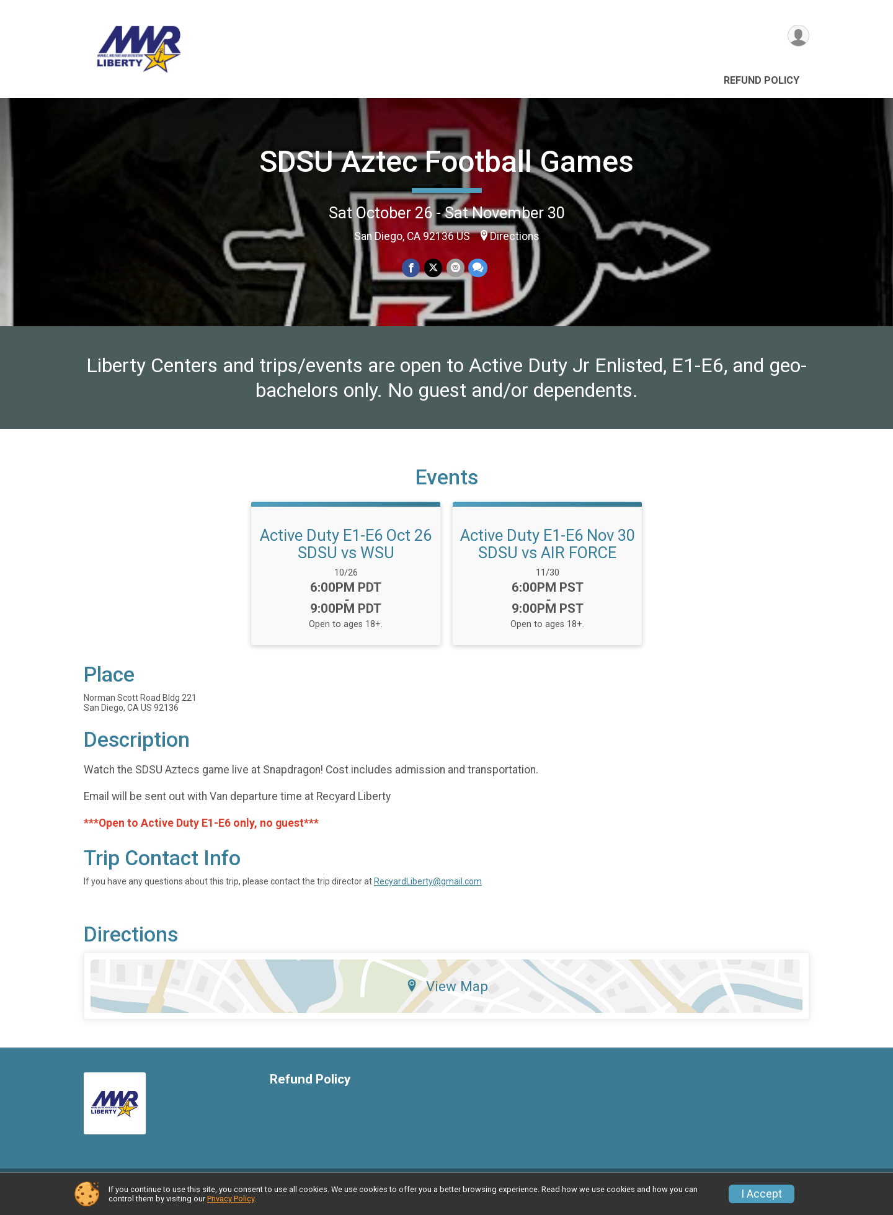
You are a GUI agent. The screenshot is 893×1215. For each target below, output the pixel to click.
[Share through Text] (477, 268)
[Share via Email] (455, 268)
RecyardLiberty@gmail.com (428, 889)
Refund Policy (761, 80)
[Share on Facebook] (411, 268)
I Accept (761, 1194)
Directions (515, 236)
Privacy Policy (230, 1198)
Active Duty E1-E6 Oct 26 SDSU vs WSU (346, 551)
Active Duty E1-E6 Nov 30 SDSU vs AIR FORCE (547, 551)
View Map (447, 994)
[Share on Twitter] (433, 268)
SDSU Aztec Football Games (446, 161)
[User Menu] (797, 36)
